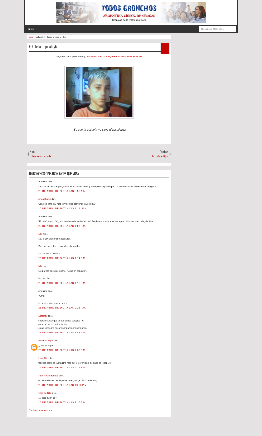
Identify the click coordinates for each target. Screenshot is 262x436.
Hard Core (44, 358)
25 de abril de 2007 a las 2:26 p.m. (62, 307)
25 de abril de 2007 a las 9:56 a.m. (62, 191)
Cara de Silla (45, 393)
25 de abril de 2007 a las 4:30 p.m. (62, 350)
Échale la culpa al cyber (44, 47)
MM (40, 234)
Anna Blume (45, 199)
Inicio (31, 29)
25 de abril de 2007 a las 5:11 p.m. (62, 367)
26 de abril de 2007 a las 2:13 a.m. (62, 402)
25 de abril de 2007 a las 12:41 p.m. (63, 208)
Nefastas (43, 316)
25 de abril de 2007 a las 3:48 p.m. (62, 332)
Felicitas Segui (46, 340)
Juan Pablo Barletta (48, 375)
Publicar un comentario (41, 410)
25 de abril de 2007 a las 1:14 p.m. (62, 258)
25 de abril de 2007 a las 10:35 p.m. (63, 385)
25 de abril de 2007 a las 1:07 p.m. (62, 226)
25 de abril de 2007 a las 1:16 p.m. (62, 283)
